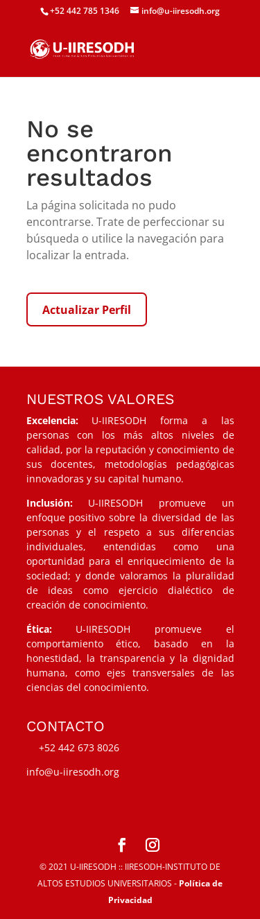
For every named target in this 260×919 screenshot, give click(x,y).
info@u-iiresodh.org (72, 771)
